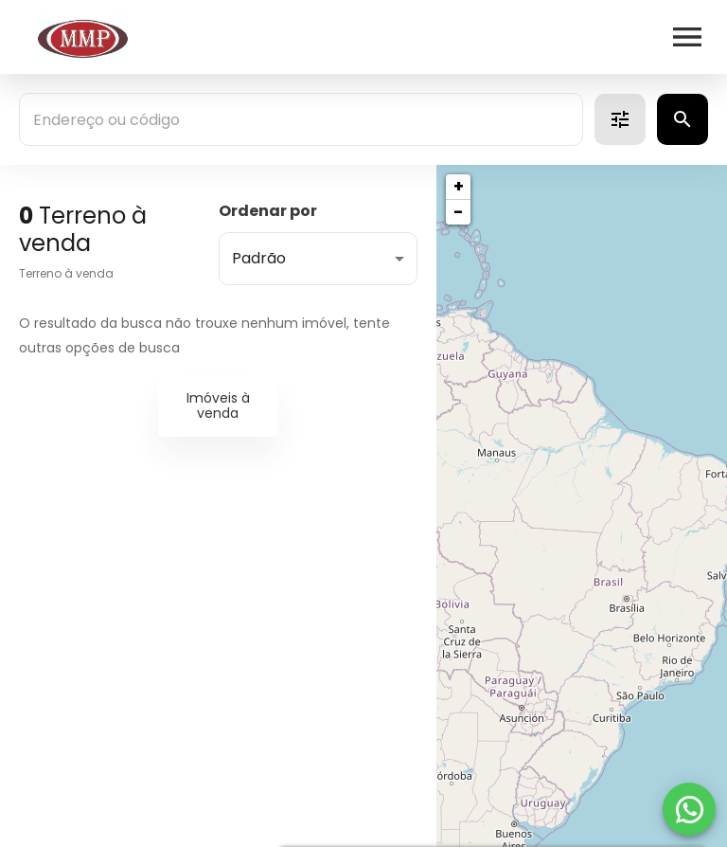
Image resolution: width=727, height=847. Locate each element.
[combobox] (301, 119)
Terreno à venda (66, 273)
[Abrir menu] (687, 37)
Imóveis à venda (218, 406)
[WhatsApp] (689, 809)
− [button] (458, 212)
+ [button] (458, 186)
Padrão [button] (259, 258)
